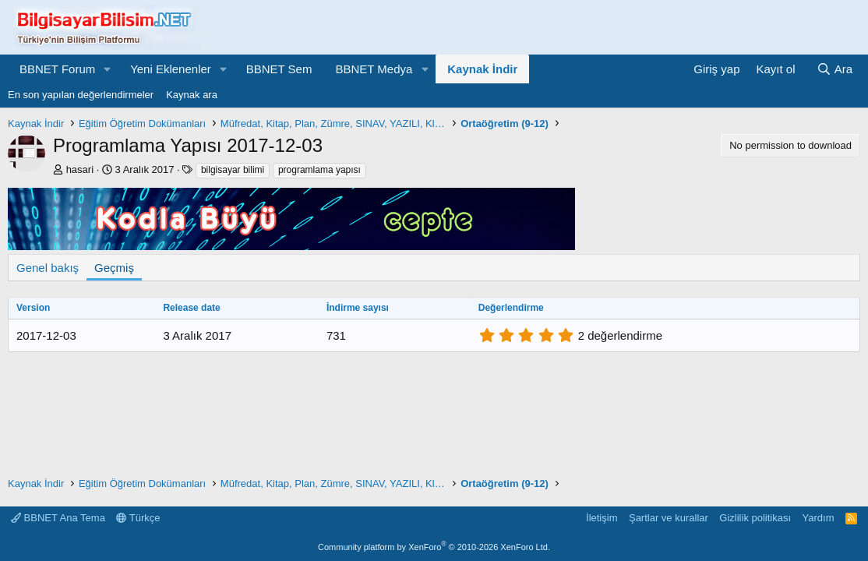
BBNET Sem (279, 69)
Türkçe (138, 518)
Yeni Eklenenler (170, 69)
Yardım (818, 518)
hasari (80, 169)
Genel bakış (47, 267)
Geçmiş (114, 267)
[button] (107, 69)
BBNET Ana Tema (58, 518)
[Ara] (834, 69)
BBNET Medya (373, 69)
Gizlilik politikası (755, 518)
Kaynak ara (191, 95)
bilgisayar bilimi (232, 169)
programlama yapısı (319, 169)
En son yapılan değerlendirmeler (80, 95)
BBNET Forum (57, 69)
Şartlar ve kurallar (668, 518)
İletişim (601, 518)
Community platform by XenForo (434, 547)
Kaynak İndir (482, 69)
